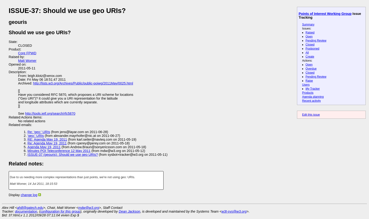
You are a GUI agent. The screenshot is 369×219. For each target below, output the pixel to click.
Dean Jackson (129, 211)
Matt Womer (27, 61)
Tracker (312, 88)
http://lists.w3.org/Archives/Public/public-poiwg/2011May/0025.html (83, 83)
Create (309, 56)
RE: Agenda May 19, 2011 (47, 139)
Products (307, 92)
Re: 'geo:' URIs (39, 132)
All (307, 52)
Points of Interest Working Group (325, 14)
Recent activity (311, 100)
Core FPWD (27, 53)
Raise (309, 80)
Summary (308, 24)
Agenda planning (313, 96)
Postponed (312, 48)
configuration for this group (60, 211)
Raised (309, 32)
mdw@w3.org (88, 208)
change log (29, 195)
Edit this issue (311, 114)
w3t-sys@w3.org (234, 211)
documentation (26, 211)
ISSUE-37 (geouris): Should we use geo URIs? (63, 154)
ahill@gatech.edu (30, 208)
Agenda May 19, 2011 (44, 147)
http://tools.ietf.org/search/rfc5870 (50, 113)
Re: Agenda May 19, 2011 (47, 143)
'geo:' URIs (36, 136)
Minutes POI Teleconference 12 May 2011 (59, 151)
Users (306, 84)
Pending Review (315, 40)
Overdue (311, 68)
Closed (309, 44)
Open (309, 36)
